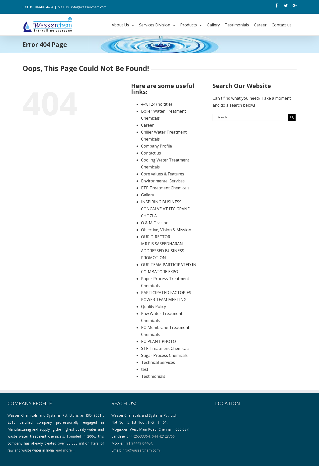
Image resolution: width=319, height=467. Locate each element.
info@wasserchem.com (141, 450)
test (144, 369)
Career (147, 125)
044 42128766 (163, 436)
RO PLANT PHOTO (158, 341)
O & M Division (154, 223)
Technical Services (158, 362)
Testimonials (153, 376)
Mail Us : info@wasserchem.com (82, 7)
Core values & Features (162, 174)
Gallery (147, 195)
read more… (65, 450)
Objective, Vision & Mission (166, 230)
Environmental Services (163, 181)
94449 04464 (44, 7)
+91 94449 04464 (138, 443)
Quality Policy (153, 306)
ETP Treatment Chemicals (165, 188)
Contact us (151, 153)
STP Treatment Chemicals (165, 348)
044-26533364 (138, 436)
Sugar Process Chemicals (164, 355)
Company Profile (156, 146)
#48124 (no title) (156, 104)
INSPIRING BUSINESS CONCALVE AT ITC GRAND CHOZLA (165, 209)
